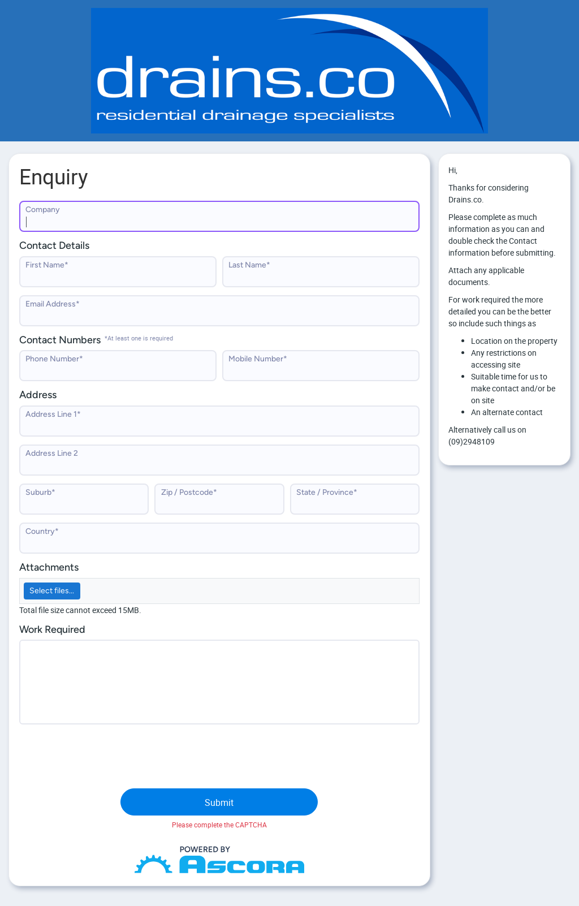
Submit (219, 802)
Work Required (52, 630)
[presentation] (105, 754)
